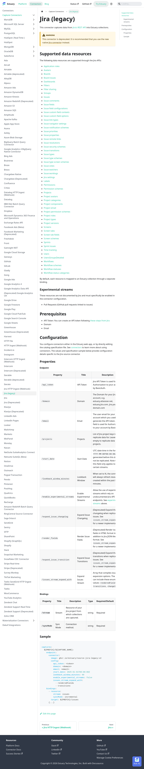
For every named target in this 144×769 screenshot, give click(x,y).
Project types (50, 219)
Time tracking (50, 250)
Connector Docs (13, 749)
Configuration (127, 29)
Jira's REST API (79, 27)
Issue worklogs (51, 173)
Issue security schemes (55, 146)
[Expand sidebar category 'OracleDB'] (33, 51)
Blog (47, 4)
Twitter (55, 753)
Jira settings (49, 177)
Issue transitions (51, 150)
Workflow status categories (56, 272)
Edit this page (48, 713)
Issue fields (49, 104)
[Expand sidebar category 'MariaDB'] (33, 20)
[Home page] (42, 11)
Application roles (51, 66)
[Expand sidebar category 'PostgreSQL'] (33, 33)
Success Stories (14, 753)
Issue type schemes (53, 158)
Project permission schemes (57, 211)
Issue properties (51, 135)
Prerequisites (127, 25)
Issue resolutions (52, 142)
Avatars (47, 70)
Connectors (35, 4)
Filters (47, 85)
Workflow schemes (52, 265)
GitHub (86, 4)
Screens (47, 227)
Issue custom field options (56, 116)
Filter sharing (50, 89)
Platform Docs (12, 745)
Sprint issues (50, 246)
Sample (126, 36)
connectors (76, 347)
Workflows (49, 261)
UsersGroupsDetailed (54, 257)
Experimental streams (129, 20)
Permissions (49, 184)
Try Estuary (101, 4)
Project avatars (51, 196)
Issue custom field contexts (56, 112)
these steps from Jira (100, 320)
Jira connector (55, 42)
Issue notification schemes (56, 127)
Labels (47, 181)
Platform (22, 4)
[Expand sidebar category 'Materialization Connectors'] (33, 621)
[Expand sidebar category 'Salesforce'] (33, 56)
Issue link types (51, 119)
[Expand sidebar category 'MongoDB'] (33, 47)
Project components (53, 204)
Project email (50, 208)
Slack (54, 745)
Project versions (51, 223)
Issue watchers (51, 169)
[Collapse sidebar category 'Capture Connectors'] (33, 15)
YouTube (102, 749)
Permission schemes (53, 188)
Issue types (49, 154)
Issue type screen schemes (56, 162)
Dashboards (49, 81)
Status (74, 4)
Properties (127, 33)
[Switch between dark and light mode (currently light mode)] (111, 4)
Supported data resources (127, 14)
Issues (47, 97)
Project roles (49, 215)
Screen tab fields (51, 234)
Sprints (47, 242)
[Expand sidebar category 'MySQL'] (33, 29)
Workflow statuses (52, 269)
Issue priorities (51, 131)
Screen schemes (51, 238)
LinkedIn (56, 749)
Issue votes (49, 165)
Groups (47, 93)
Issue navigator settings (55, 123)
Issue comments (51, 100)
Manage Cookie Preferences (110, 757)
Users (46, 253)
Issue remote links (52, 139)
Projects (47, 192)
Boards (47, 74)
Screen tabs (49, 230)
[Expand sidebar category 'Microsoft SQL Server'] (33, 24)
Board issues (50, 77)
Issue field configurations (56, 108)
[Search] (129, 4)
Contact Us (103, 753)
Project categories (52, 200)
